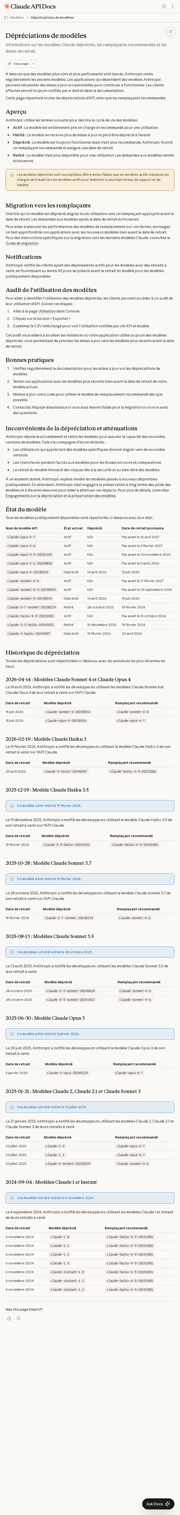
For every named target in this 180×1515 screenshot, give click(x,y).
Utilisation (47, 311)
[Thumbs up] (9, 1318)
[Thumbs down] (18, 1318)
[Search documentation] (164, 6)
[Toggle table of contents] (170, 31)
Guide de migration (22, 243)
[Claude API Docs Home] (30, 6)
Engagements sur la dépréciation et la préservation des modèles (61, 495)
